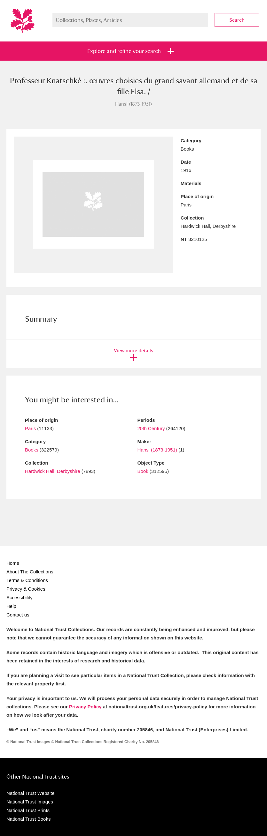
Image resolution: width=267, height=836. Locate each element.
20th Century (151, 428)
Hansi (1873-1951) (157, 449)
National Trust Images (29, 801)
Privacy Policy (85, 706)
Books (31, 449)
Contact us (17, 614)
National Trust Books (28, 819)
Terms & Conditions (27, 580)
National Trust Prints (28, 810)
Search (237, 20)
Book (142, 471)
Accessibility (19, 597)
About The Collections (29, 571)
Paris (30, 428)
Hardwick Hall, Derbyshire (52, 471)
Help (11, 606)
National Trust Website (30, 793)
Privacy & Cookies (25, 589)
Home (12, 563)
